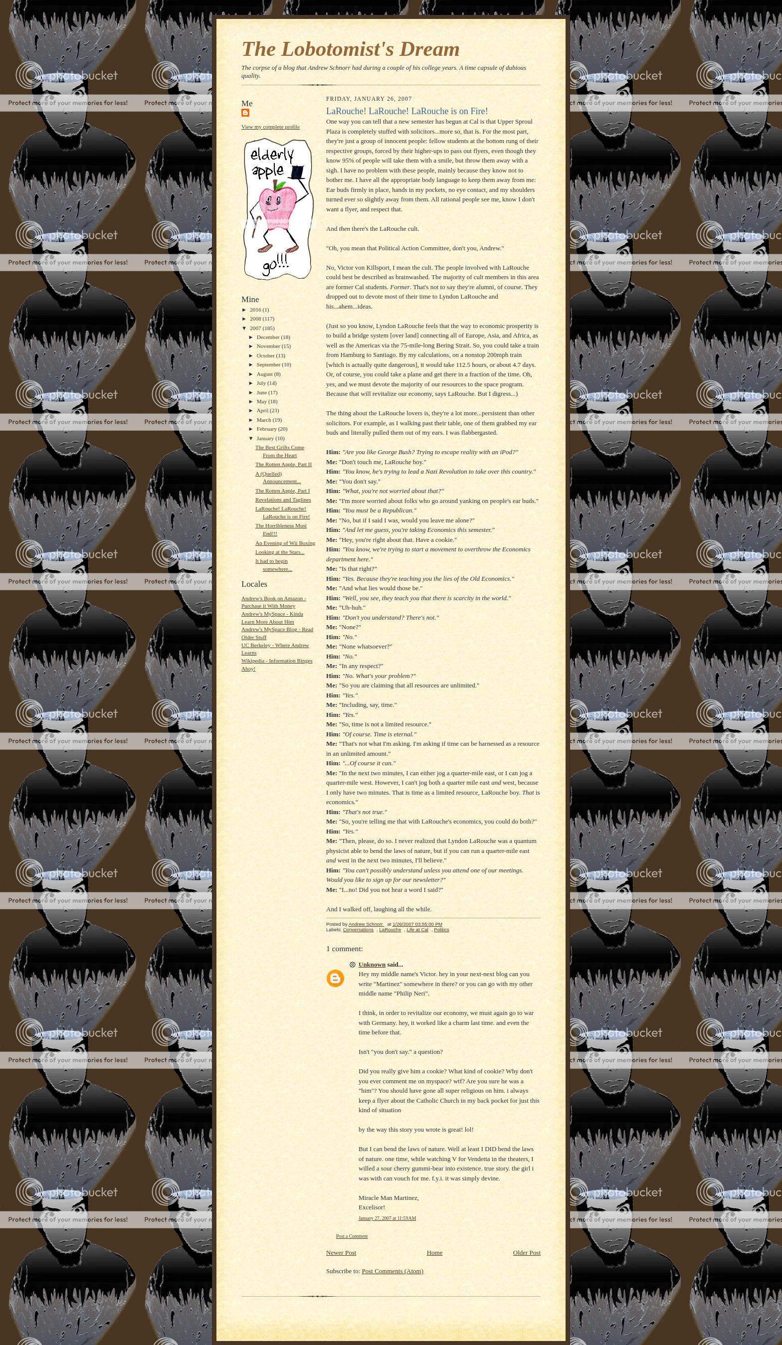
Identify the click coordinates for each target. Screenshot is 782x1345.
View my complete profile (270, 127)
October (266, 355)
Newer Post (341, 1252)
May (262, 401)
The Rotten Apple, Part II (283, 464)
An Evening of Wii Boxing (285, 543)
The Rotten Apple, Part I (282, 491)
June (262, 392)
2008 (256, 319)
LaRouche (390, 929)
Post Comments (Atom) (393, 1271)
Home (435, 1252)
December (269, 337)
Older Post (527, 1252)
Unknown (372, 964)
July (262, 383)
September (269, 364)
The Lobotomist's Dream (350, 48)
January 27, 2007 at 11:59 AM (387, 1218)
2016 (256, 310)
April (263, 410)
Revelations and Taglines (283, 500)
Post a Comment (352, 1236)
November (269, 346)
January (266, 438)
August (265, 374)
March (265, 420)
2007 (256, 328)
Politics (441, 929)
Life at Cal (417, 929)
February (267, 429)
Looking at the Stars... (280, 552)
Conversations (358, 929)
